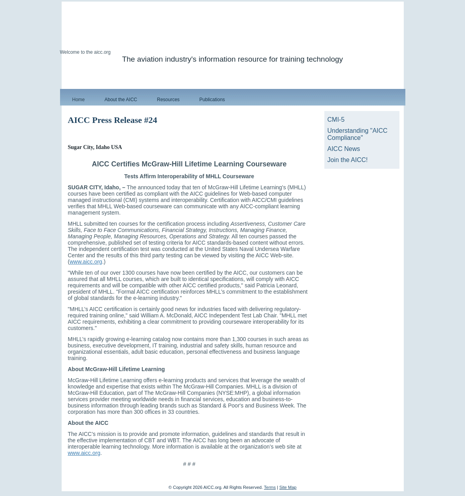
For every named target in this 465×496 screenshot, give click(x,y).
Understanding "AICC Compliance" (358, 134)
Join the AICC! (348, 160)
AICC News (344, 148)
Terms (270, 487)
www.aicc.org (86, 261)
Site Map (287, 487)
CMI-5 (336, 119)
